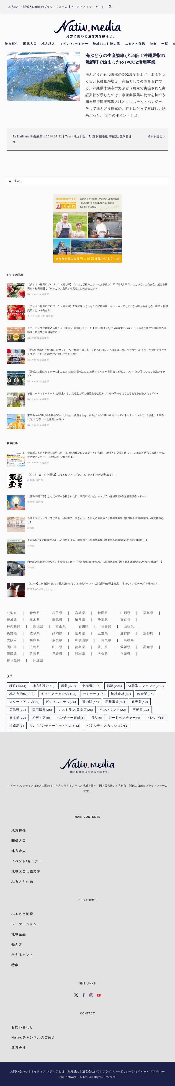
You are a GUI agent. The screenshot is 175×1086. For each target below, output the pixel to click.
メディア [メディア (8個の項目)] (41, 717)
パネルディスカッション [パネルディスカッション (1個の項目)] (108, 725)
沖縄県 (38, 660)
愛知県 (80, 633)
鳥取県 (106, 640)
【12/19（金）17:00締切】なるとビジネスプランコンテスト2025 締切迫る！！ (71, 474)
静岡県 (57, 633)
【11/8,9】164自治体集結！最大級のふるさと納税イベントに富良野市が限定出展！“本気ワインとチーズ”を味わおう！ (93, 583)
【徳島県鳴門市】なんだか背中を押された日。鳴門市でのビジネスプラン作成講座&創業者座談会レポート (87, 496)
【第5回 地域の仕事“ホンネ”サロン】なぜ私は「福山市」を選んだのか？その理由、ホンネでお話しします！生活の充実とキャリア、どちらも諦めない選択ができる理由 (97, 351)
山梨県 (129, 626)
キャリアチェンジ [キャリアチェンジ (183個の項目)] (59, 694)
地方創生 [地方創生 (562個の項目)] (44, 686)
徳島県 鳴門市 (35, 480)
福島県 (148, 613)
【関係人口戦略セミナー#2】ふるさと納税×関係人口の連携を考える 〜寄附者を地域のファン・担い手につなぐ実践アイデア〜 (96, 373)
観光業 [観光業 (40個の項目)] (139, 701)
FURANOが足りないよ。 (41, 589)
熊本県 (80, 654)
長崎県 (57, 654)
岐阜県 (35, 633)
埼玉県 (80, 619)
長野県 (12, 633)
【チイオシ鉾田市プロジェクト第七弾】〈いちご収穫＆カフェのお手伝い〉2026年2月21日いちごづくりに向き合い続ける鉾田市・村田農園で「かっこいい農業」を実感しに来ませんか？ (97, 286)
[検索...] (87, 181)
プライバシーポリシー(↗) (119, 1071)
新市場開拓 (99, 136)
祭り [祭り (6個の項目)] (97, 717)
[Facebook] (84, 995)
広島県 (35, 647)
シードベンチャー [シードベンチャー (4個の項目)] (124, 717)
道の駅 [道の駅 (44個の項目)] (90, 701)
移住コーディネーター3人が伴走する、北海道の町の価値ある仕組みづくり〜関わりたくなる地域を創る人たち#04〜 (92, 393)
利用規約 (73, 1071)
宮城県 (80, 613)
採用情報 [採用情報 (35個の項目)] (42, 709)
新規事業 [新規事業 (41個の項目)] (115, 701)
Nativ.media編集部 (30, 136)
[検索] (112, 6)
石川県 (83, 626)
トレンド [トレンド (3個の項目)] (156, 717)
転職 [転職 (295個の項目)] (114, 686)
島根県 (129, 640)
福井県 (106, 626)
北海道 (12, 613)
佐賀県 (35, 654)
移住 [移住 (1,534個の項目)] (17, 686)
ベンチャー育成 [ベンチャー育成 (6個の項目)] (71, 717)
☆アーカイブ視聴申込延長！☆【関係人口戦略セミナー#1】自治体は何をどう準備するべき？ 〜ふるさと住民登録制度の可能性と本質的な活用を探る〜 (96, 330)
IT (89, 136)
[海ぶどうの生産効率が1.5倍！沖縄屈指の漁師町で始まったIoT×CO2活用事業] (43, 76)
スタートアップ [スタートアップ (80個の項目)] (24, 701)
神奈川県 (14, 626)
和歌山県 (82, 640)
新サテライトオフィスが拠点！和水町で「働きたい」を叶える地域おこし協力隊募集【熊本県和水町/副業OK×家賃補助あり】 (95, 520)
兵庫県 (35, 640)
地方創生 (80, 136)
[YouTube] (99, 995)
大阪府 (12, 640)
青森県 (35, 613)
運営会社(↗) (90, 1071)
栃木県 (35, 619)
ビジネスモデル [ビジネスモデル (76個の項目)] (61, 701)
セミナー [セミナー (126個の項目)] (94, 694)
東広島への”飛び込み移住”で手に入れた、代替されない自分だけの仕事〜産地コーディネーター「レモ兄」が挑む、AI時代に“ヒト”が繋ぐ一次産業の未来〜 (95, 417)
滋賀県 (125, 633)
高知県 (148, 647)
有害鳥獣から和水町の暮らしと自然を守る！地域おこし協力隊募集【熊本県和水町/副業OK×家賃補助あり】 (87, 540)
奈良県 (57, 640)
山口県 (57, 647)
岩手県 (57, 613)
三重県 (103, 633)
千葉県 (103, 619)
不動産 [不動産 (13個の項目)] (141, 709)
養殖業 (113, 136)
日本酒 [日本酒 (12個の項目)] (17, 717)
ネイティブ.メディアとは (47, 1071)
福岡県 (12, 654)
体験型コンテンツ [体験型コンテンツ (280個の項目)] (146, 686)
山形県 (125, 613)
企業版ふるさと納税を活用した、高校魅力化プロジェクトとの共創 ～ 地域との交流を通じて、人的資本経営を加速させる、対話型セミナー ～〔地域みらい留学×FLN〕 (97, 454)
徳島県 (80, 647)
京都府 (148, 633)
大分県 (103, 654)
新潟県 (38, 626)
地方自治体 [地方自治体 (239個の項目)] (22, 694)
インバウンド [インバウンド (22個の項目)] (112, 709)
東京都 (125, 619)
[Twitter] (76, 995)
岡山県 (12, 647)
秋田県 (103, 613)
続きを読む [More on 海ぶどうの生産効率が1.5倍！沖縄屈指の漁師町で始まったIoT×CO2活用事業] (155, 136)
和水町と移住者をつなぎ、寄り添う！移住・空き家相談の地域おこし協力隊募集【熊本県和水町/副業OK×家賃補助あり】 (95, 561)
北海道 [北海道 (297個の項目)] (91, 686)
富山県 (61, 626)
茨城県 (12, 619)
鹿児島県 (14, 660)
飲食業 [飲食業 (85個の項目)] (145, 694)
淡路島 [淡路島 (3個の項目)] (16, 725)
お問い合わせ (19, 1071)
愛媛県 (125, 647)
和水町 (31, 528)
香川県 (103, 647)
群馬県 (57, 619)
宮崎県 (125, 654)
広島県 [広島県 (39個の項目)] (17, 709)
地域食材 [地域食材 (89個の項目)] (121, 694)
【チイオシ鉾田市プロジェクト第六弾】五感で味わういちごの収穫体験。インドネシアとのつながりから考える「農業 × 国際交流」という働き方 (97, 308)
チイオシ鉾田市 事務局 (40, 316)
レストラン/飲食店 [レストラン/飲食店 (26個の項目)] (75, 709)
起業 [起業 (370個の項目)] (68, 686)
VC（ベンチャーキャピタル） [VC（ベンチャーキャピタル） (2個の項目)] (55, 725)
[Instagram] (91, 995)
